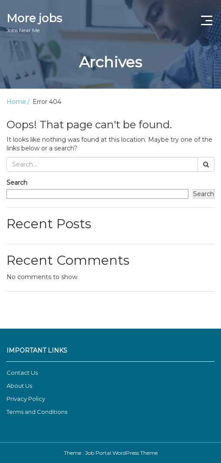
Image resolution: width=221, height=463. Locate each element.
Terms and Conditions (37, 411)
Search (17, 183)
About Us (19, 385)
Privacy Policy (26, 398)
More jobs (34, 22)
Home (16, 102)
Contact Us (22, 372)
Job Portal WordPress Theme (121, 453)
